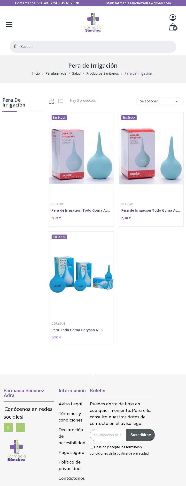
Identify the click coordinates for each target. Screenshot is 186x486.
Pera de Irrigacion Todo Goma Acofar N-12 (81, 210)
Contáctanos (72, 478)
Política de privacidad (70, 465)
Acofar (57, 204)
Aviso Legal (70, 404)
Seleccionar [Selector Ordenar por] (160, 101)
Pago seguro (71, 452)
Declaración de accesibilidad (72, 436)
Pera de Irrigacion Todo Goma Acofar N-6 (151, 210)
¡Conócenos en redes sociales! (28, 413)
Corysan (58, 323)
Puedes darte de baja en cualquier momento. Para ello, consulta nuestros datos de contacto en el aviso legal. (120, 413)
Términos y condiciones (71, 417)
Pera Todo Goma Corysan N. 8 (77, 330)
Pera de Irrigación (13, 103)
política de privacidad (133, 453)
